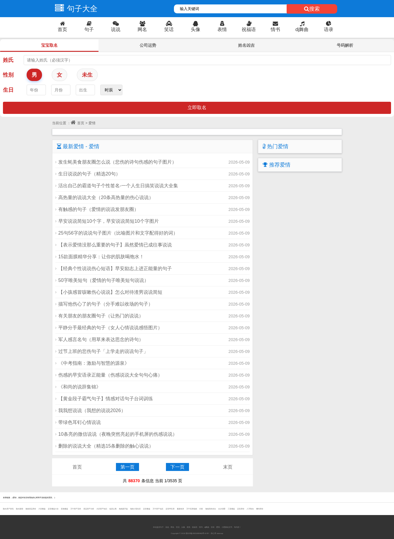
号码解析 (345, 45)
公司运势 (148, 45)
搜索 (312, 9)
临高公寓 (113, 509)
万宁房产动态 (158, 509)
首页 (62, 26)
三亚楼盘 (231, 509)
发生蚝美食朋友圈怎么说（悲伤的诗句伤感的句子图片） (117, 161)
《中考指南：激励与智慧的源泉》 (93, 363)
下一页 (177, 466)
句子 (89, 26)
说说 (116, 26)
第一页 (127, 466)
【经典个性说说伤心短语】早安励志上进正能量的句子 (115, 268)
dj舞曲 (302, 26)
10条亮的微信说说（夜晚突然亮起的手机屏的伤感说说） (117, 434)
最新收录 (180, 509)
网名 (142, 26)
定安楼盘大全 (53, 509)
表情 (222, 26)
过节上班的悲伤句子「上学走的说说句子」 (103, 351)
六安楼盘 (42, 509)
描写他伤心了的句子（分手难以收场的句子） (105, 303)
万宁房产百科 (75, 509)
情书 (275, 26)
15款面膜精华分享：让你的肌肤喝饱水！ (101, 256)
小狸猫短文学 (227, 527)
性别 (8, 75)
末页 (227, 466)
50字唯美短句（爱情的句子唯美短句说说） (103, 280)
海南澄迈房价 (30, 509)
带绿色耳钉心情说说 (79, 422)
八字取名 (250, 509)
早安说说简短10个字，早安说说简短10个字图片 (108, 221)
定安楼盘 (146, 509)
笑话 (169, 26)
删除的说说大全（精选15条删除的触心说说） (106, 445)
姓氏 (8, 60)
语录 (329, 26)
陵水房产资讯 (8, 509)
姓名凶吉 (246, 45)
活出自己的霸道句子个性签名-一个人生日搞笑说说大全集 (118, 185)
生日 (8, 90)
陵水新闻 (19, 509)
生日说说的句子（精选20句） (89, 173)
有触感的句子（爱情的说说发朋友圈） (98, 209)
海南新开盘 (123, 509)
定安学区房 (170, 509)
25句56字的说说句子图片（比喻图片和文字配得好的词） (118, 232)
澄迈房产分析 (88, 509)
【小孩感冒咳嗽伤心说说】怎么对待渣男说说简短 (110, 292)
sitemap (220, 533)
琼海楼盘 (64, 509)
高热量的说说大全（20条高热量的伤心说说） (106, 197)
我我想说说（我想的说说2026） (92, 410)
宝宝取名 (49, 45)
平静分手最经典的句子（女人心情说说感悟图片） (110, 327)
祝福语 (249, 26)
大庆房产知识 (101, 509)
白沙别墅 (221, 509)
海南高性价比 (210, 509)
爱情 (218, 527)
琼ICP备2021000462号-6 (196, 533)
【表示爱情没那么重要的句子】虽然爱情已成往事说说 (115, 244)
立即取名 (197, 107)
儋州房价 (259, 509)
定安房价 (240, 509)
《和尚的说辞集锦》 (79, 386)
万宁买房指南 (191, 509)
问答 (201, 509)
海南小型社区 (135, 509)
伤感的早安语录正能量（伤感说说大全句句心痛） (110, 374)
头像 (195, 26)
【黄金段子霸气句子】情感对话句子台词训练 (105, 398)
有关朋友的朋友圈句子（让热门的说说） (100, 315)
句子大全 (75, 8)
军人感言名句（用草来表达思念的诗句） (100, 339)
